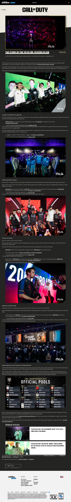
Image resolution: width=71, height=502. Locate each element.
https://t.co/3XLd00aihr (25, 252)
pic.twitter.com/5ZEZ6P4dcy (37, 134)
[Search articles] (68, 2)
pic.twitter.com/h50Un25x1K (34, 260)
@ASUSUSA (61, 189)
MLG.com (33, 416)
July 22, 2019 (31, 318)
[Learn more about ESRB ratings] (53, 497)
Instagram (36, 482)
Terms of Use (17, 492)
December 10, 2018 (32, 125)
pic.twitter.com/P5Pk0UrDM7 (34, 190)
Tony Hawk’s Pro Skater (26, 481)
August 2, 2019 (31, 254)
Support (12, 492)
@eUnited (17, 315)
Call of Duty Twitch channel (24, 416)
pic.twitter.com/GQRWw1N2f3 (28, 316)
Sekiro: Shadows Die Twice (26, 485)
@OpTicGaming (9, 121)
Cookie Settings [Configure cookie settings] (35, 492)
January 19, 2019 (31, 137)
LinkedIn (35, 484)
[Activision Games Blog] (9, 3)
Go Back (3, 9)
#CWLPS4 (39, 121)
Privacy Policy (23, 492)
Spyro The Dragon (25, 482)
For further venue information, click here (45, 64)
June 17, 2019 (31, 262)
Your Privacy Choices (43, 492)
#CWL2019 (7, 249)
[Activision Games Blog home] (12, 477)
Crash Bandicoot (24, 484)
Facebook (36, 479)
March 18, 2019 (31, 192)
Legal (8, 492)
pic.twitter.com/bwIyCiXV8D (11, 123)
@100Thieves (37, 249)
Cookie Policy (29, 492)
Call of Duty (23, 479)
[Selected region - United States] (61, 477)
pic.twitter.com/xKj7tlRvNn (36, 252)
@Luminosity (8, 189)
